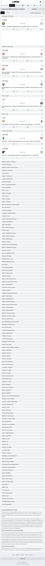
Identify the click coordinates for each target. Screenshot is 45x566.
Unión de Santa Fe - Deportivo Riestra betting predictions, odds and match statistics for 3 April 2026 (22, 73)
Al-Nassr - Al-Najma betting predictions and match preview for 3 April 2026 (20, 26)
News (13, 554)
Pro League (4, 19)
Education (31, 554)
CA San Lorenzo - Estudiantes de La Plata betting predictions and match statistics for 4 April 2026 (22, 57)
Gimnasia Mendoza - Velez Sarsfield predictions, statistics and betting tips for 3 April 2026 (22, 88)
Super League (5, 50)
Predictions (17, 554)
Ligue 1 (3, 99)
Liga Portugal (5, 134)
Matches (22, 554)
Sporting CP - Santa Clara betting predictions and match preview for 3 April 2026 (21, 141)
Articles (26, 554)
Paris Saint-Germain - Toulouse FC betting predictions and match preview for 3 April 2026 (22, 107)
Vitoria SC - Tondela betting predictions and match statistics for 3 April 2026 (20, 155)
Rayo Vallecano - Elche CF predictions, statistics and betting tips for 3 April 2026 (21, 124)
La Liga (3, 117)
